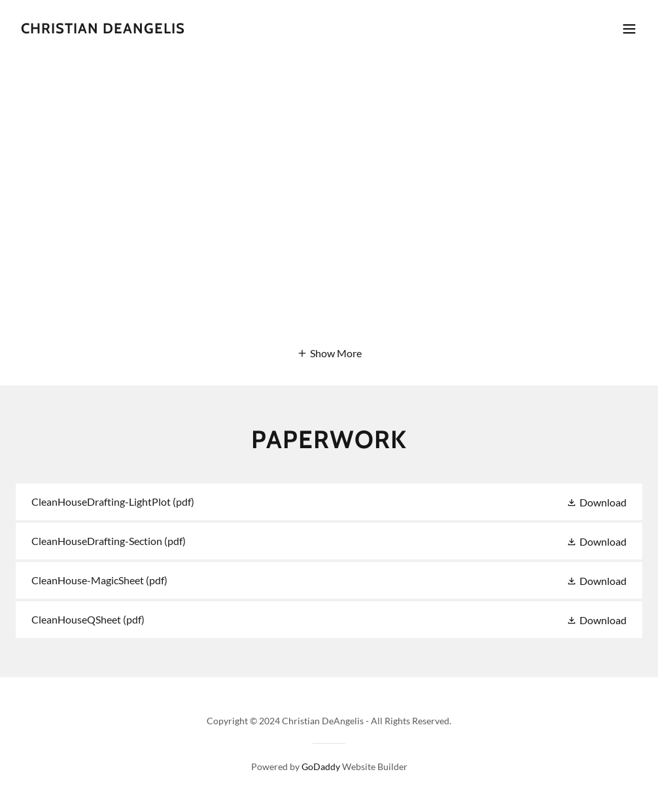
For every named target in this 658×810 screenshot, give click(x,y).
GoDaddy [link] (321, 766)
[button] (629, 29)
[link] (103, 29)
